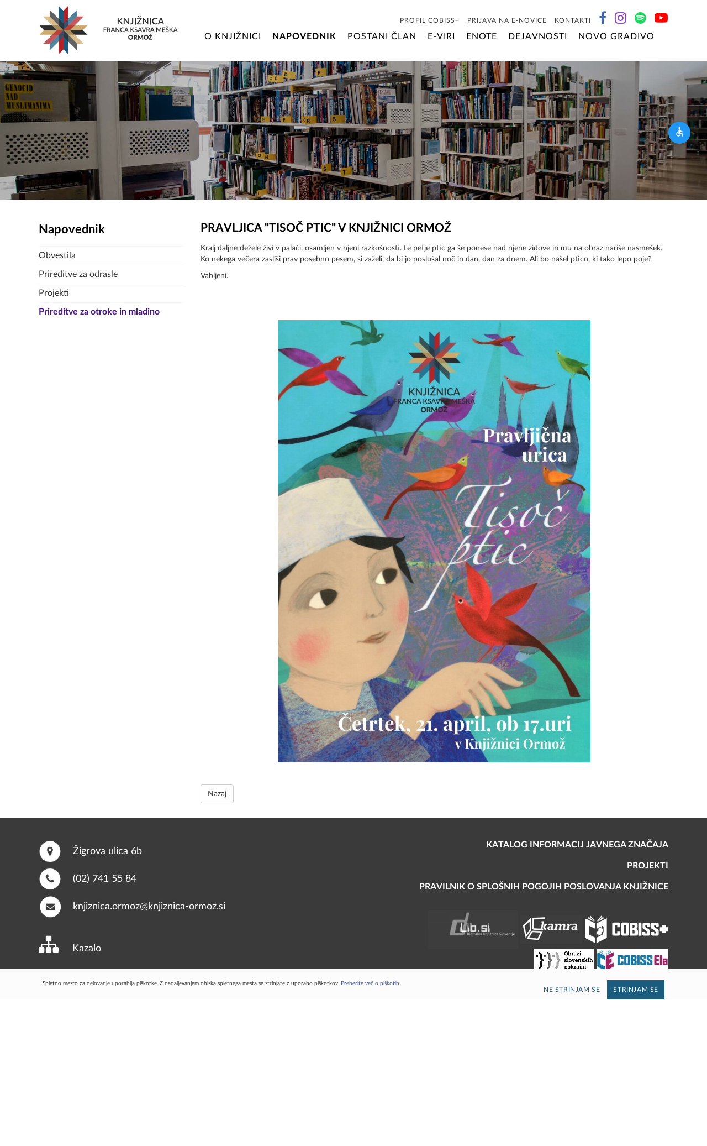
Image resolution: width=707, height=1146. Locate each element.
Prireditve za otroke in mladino (99, 311)
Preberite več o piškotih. (370, 983)
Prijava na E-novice (507, 20)
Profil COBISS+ (430, 20)
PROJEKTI (647, 865)
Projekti (54, 293)
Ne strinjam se (572, 989)
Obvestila (57, 255)
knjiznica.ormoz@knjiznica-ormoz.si (149, 907)
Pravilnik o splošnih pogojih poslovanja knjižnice (543, 886)
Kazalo (86, 949)
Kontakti (573, 20)
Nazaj (217, 794)
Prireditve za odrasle (78, 274)
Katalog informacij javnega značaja (577, 844)
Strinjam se (635, 989)
